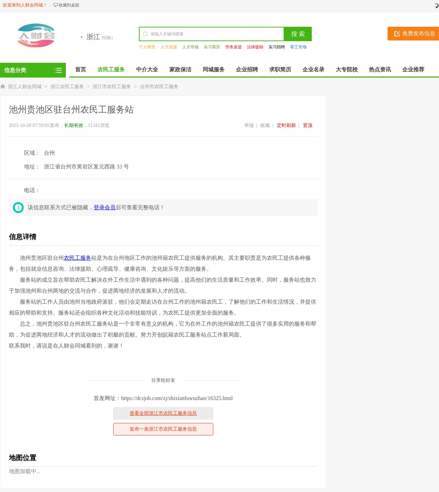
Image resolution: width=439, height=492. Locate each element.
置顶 (307, 125)
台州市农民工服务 (159, 86)
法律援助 (255, 47)
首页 (80, 69)
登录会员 (105, 207)
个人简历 (147, 47)
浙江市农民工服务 (112, 86)
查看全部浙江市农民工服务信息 (163, 413)
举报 (249, 125)
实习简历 (212, 47)
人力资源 (169, 47)
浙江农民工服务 (67, 86)
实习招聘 (277, 47)
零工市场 (298, 47)
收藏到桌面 (69, 5)
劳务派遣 (233, 47)
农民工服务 (77, 258)
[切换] (107, 37)
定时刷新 (286, 125)
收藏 (265, 125)
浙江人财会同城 (24, 86)
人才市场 (190, 47)
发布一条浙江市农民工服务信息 (163, 429)
